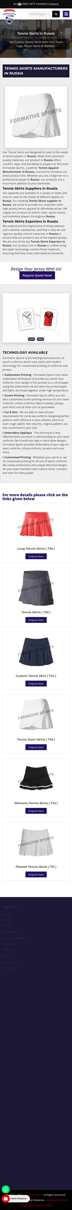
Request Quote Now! (37, 275)
